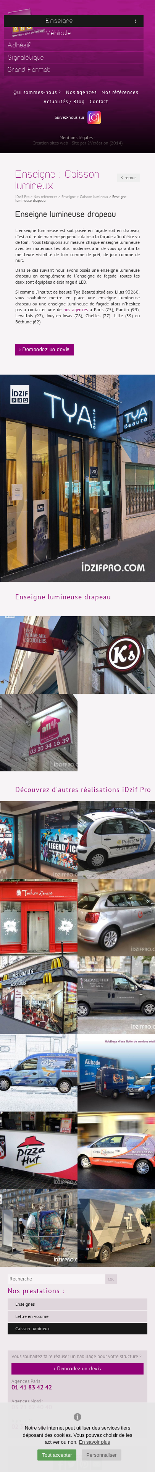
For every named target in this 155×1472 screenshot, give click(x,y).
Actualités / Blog (64, 102)
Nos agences (81, 92)
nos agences (75, 309)
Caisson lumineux (32, 1328)
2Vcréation (97, 143)
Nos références (120, 92)
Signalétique (26, 57)
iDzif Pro (22, 197)
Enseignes (25, 1304)
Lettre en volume (31, 1316)
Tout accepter (57, 1455)
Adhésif (19, 45)
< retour (128, 177)
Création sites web (50, 143)
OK (111, 1279)
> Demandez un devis (44, 349)
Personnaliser (101, 1455)
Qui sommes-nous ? (37, 92)
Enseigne (59, 21)
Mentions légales (76, 137)
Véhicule (58, 33)
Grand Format (29, 70)
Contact (99, 102)
